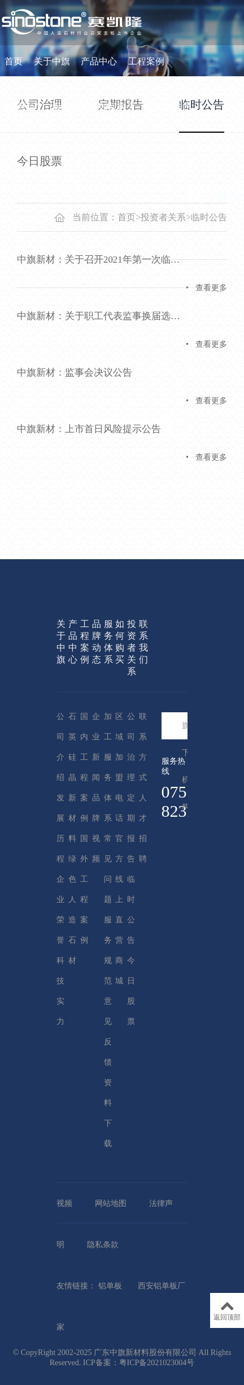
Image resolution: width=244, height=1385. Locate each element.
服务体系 (70, 106)
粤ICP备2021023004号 (157, 1362)
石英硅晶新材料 (72, 777)
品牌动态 (23, 106)
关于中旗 (52, 61)
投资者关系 (168, 106)
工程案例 (146, 61)
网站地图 (111, 1203)
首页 (14, 61)
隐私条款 (103, 1244)
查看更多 (211, 288)
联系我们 (23, 151)
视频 (64, 1203)
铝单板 (110, 1286)
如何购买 (117, 106)
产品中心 (99, 61)
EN (230, 197)
